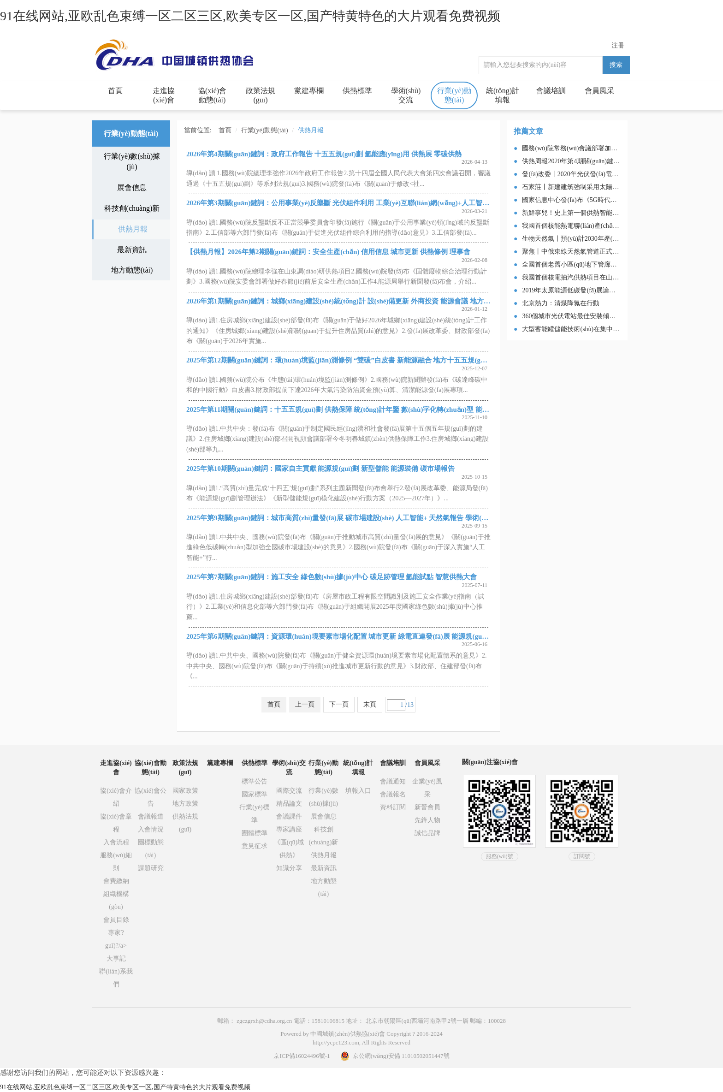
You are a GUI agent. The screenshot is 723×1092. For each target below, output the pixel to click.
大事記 (116, 958)
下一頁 (339, 704)
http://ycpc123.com (336, 1042)
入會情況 (151, 829)
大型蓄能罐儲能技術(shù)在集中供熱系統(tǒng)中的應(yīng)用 (609, 329)
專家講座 (289, 829)
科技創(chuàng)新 (132, 208)
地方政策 (185, 803)
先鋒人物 (427, 820)
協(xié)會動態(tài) (212, 95)
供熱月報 (133, 229)
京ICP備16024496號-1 (301, 1055)
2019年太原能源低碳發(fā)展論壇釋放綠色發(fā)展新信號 (602, 290)
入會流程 (116, 842)
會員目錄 (116, 919)
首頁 (115, 91)
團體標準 (254, 833)
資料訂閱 (393, 807)
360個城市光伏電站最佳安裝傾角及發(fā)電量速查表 (596, 316)
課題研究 (151, 868)
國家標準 (254, 794)
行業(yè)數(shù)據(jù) (132, 161)
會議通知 (393, 781)
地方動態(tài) (132, 270)
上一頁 (304, 704)
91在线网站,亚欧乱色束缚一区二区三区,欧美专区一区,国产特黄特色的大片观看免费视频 (250, 16)
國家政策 (185, 790)
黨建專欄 (309, 91)
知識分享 (289, 868)
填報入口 (358, 790)
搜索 (616, 64)
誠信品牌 (427, 833)
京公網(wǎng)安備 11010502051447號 (394, 1056)
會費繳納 (116, 881)
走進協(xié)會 (164, 95)
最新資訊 (132, 250)
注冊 (617, 45)
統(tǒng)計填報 (502, 95)
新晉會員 (427, 807)
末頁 (369, 704)
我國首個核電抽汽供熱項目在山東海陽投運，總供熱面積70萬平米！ (619, 277)
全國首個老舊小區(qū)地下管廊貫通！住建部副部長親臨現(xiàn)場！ (619, 264)
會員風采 (599, 91)
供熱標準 (357, 91)
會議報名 (393, 794)
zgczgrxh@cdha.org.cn (264, 1020)
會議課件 (289, 816)
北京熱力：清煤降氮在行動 (560, 303)
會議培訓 (551, 91)
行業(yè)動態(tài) (454, 95)
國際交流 (289, 790)
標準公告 (254, 781)
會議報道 (151, 816)
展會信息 (132, 187)
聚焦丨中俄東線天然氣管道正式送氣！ (577, 251)
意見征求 (254, 846)
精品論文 (289, 803)
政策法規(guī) (260, 95)
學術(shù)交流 (406, 95)
